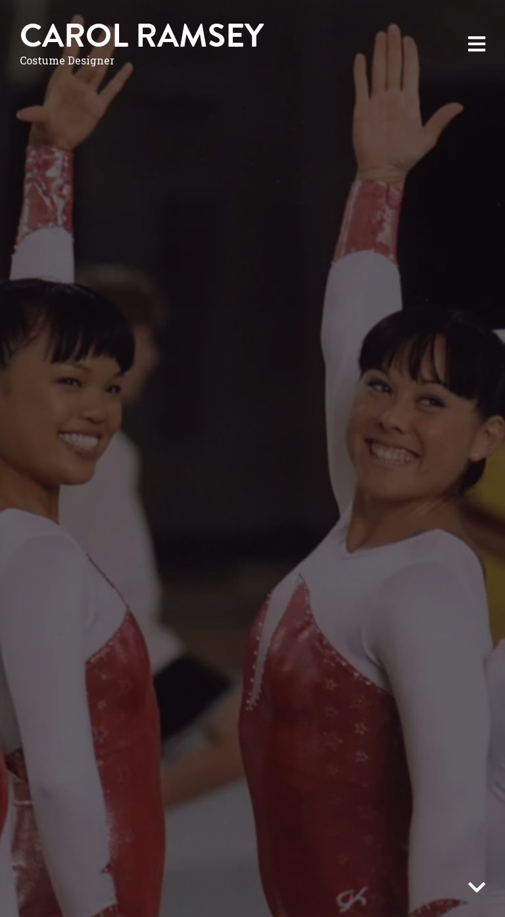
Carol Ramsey (142, 36)
